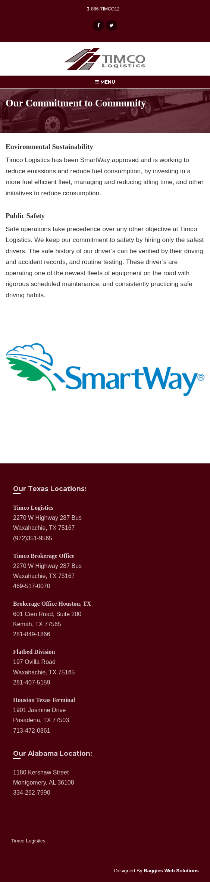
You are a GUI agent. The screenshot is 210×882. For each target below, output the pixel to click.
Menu (105, 82)
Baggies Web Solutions (171, 870)
